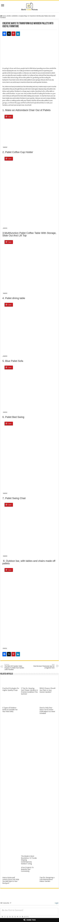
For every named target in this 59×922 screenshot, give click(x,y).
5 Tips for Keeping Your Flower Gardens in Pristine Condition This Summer (29, 691)
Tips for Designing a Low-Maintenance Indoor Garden (47, 879)
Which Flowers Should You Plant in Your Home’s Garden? (47, 690)
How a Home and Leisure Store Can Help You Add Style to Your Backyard (10, 880)
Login (56, 903)
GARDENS (15, 16)
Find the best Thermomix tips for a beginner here (43, 666)
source (5, 147)
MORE (9, 16)
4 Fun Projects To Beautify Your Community (27, 869)
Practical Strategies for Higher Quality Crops (10, 689)
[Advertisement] (29, 52)
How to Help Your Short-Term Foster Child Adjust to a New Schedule (47, 710)
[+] (27, 916)
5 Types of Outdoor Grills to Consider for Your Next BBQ (10, 709)
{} (25, 916)
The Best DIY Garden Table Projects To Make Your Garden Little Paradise (15, 667)
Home (3, 16)
